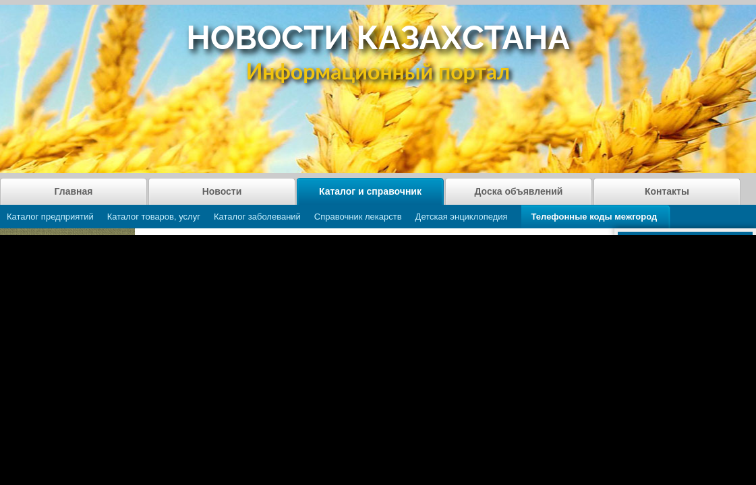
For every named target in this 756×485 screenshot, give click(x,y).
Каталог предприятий (50, 217)
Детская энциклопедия (461, 217)
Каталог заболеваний (257, 217)
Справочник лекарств (358, 217)
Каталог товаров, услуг (153, 217)
